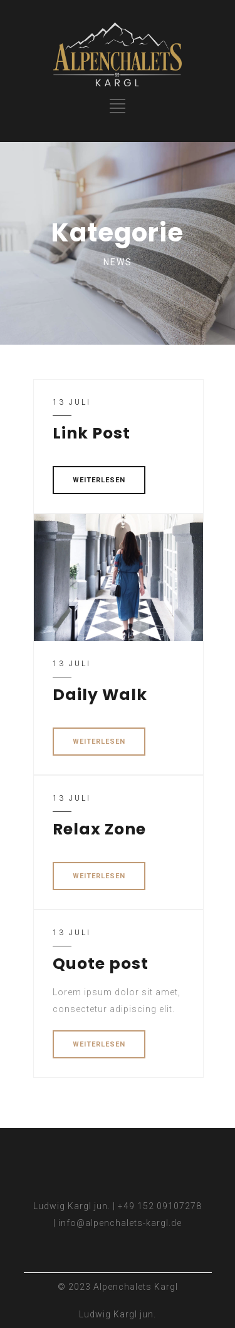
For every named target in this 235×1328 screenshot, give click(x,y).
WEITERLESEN (99, 480)
